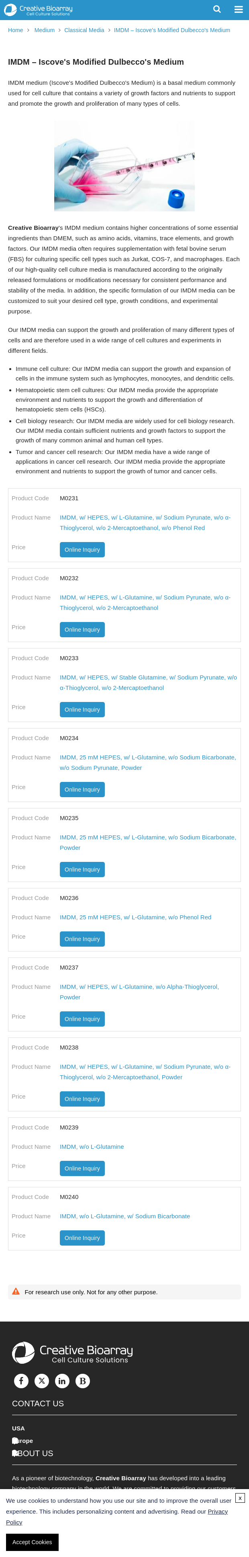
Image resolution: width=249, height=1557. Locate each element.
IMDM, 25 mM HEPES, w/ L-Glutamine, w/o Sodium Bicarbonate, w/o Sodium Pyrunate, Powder (148, 762)
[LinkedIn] (62, 1381)
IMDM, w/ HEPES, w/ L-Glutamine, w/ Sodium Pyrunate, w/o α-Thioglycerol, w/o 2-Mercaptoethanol (145, 602)
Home (15, 30)
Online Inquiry (82, 549)
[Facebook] (21, 1381)
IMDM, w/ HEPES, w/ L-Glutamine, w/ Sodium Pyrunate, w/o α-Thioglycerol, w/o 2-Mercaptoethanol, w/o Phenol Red (145, 522)
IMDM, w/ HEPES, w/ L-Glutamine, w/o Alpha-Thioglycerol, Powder (139, 991)
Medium (45, 30)
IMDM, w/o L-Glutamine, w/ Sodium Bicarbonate (125, 1216)
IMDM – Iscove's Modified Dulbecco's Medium (172, 30)
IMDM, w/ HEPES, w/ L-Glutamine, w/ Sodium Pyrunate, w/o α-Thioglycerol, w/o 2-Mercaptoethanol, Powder (145, 1071)
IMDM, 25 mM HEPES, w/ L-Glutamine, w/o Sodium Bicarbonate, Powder (148, 842)
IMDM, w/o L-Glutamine (92, 1146)
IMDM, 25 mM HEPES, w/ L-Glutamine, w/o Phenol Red (136, 917)
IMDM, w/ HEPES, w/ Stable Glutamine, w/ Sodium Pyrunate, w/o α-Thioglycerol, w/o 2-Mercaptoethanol (148, 682)
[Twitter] (42, 1381)
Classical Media (84, 30)
